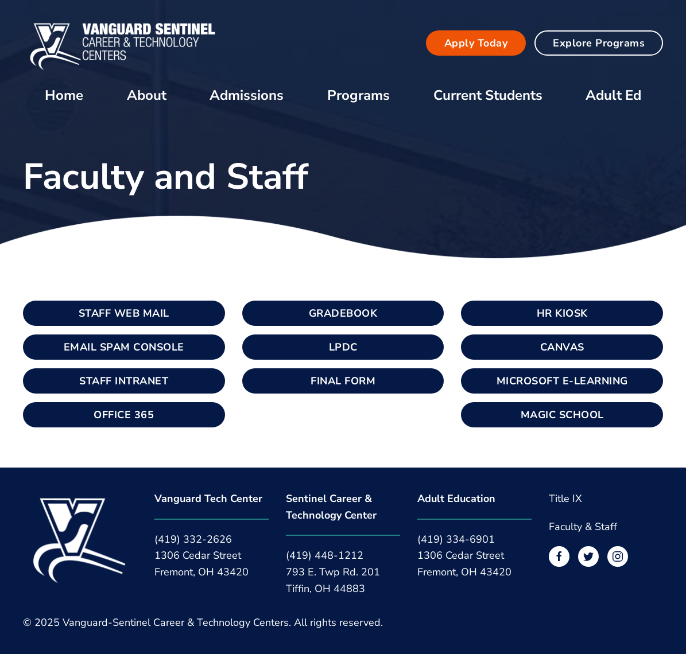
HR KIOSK (562, 313)
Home (64, 95)
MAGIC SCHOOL (562, 415)
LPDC (343, 347)
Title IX (565, 498)
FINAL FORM (343, 381)
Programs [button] (358, 95)
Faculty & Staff (583, 527)
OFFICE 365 (124, 415)
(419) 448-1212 (324, 555)
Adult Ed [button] (613, 95)
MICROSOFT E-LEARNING (562, 381)
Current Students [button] (487, 95)
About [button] (146, 95)
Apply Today (476, 43)
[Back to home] (123, 42)
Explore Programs (599, 43)
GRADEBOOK (343, 313)
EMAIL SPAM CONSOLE (124, 347)
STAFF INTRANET (123, 381)
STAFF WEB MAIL (124, 313)
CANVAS (562, 347)
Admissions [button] (247, 95)
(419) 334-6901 (456, 539)
